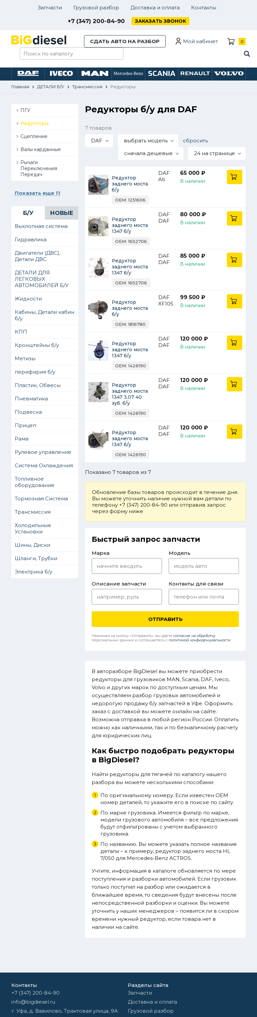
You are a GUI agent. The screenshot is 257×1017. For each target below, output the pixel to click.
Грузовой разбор (96, 7)
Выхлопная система (41, 226)
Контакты (203, 7)
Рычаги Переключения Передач (38, 168)
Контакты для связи (196, 584)
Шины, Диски (32, 545)
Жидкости (28, 298)
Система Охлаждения (44, 465)
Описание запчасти (119, 584)
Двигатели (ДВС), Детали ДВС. (37, 256)
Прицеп (25, 425)
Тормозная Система (41, 498)
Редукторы (34, 123)
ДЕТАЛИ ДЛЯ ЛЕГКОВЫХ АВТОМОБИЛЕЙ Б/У (42, 278)
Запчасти (50, 7)
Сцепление (34, 136)
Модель (179, 553)
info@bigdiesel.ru (33, 1002)
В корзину (234, 177)
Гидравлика (31, 239)
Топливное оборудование (35, 482)
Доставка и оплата (155, 7)
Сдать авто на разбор (125, 41)
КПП (21, 332)
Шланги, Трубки (36, 558)
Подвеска (28, 412)
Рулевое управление (43, 452)
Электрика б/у (33, 571)
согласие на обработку (194, 635)
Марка (100, 553)
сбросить (195, 140)
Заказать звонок (160, 21)
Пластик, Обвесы (38, 385)
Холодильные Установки (33, 528)
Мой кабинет (200, 41)
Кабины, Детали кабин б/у (44, 315)
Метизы (25, 358)
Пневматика (31, 398)
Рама (21, 438)
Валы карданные (40, 149)
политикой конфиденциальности (200, 640)
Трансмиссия (33, 512)
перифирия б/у (35, 372)
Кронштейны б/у (37, 345)
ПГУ (25, 110)
